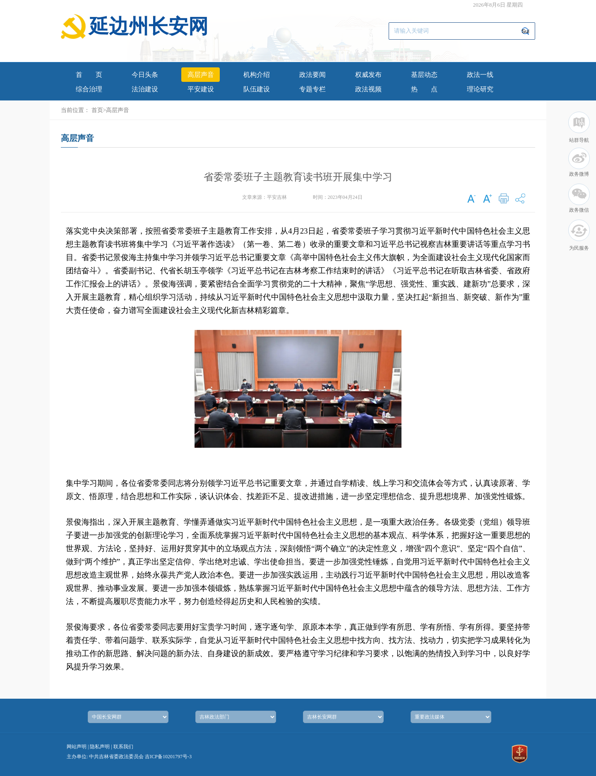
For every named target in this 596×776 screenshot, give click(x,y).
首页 (89, 74)
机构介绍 (256, 74)
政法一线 (480, 74)
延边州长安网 (148, 26)
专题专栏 (312, 89)
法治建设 (145, 89)
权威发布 (368, 74)
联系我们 (123, 747)
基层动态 (424, 74)
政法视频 (368, 89)
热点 (424, 89)
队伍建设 (256, 89)
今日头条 (145, 74)
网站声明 (77, 747)
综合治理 (89, 89)
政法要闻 (312, 74)
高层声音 (200, 74)
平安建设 (200, 89)
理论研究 (480, 89)
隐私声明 (100, 747)
